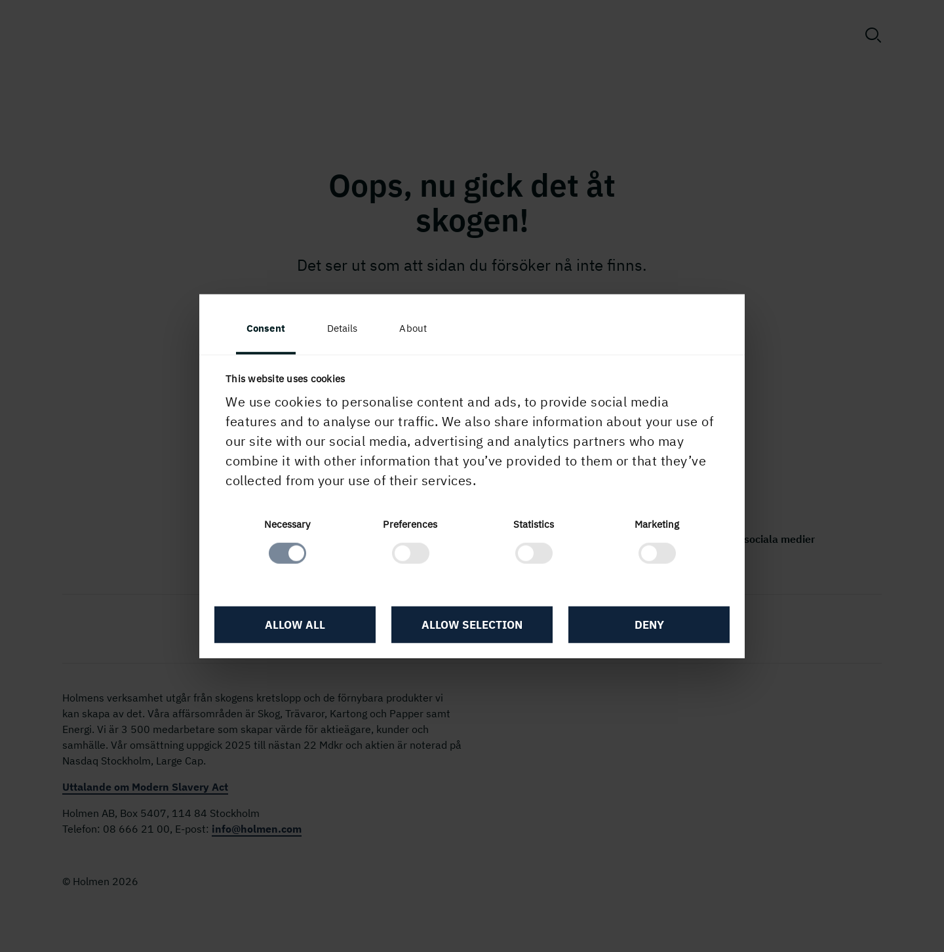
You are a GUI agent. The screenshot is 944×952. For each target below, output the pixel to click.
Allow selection (472, 625)
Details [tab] (342, 328)
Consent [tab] (265, 328)
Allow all (295, 625)
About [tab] (413, 328)
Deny (649, 625)
